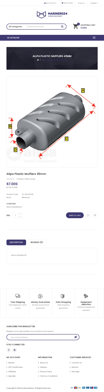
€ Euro (81, 3)
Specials (12, 376)
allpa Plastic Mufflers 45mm (54, 59)
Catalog (14, 37)
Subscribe (76, 336)
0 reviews (20, 179)
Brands (11, 362)
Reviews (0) (37, 242)
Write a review (30, 179)
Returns (75, 367)
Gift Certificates (15, 367)
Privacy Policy (46, 371)
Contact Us (77, 362)
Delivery (43, 367)
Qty (8, 215)
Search (63, 27)
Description (16, 242)
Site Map (75, 371)
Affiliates (12, 371)
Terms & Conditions (49, 376)
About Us (44, 362)
